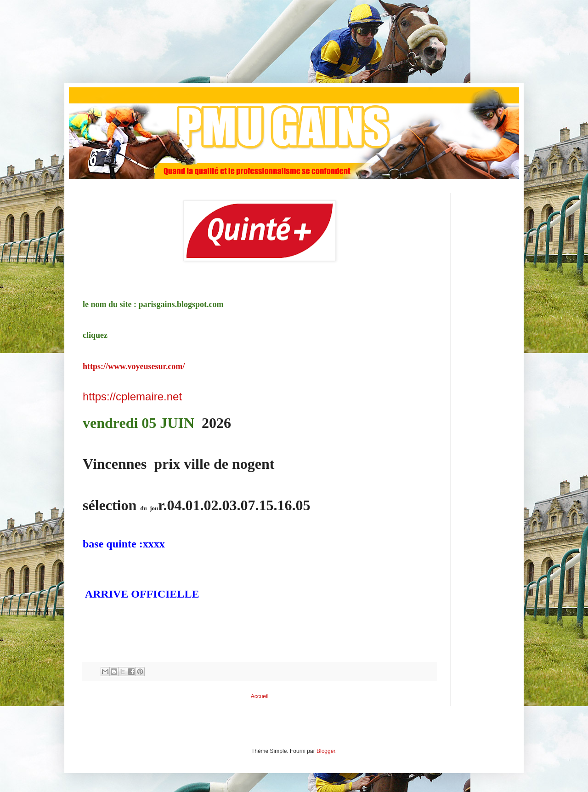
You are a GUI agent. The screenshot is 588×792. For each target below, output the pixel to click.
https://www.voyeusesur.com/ (134, 366)
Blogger (326, 751)
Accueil (260, 696)
